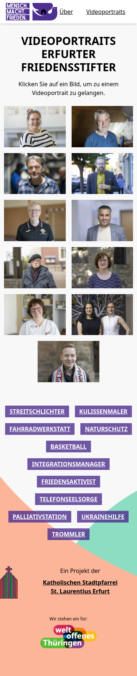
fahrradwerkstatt (40, 429)
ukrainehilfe (103, 517)
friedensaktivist (68, 482)
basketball (68, 447)
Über (66, 12)
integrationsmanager (68, 464)
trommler (68, 534)
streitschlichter (37, 411)
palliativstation (40, 517)
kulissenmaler (103, 411)
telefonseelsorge (68, 499)
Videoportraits (105, 12)
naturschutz (106, 429)
